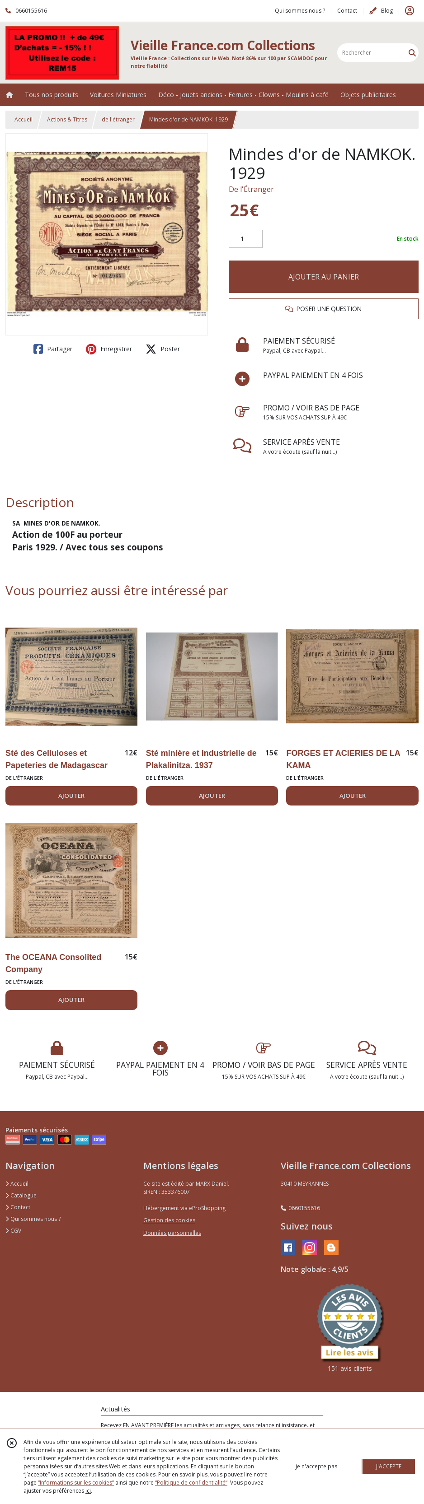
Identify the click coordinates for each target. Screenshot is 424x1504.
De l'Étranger (251, 189)
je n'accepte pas (316, 1466)
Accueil (23, 119)
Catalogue (21, 1195)
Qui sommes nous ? (33, 1219)
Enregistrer (109, 349)
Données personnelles (172, 1233)
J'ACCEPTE (388, 1466)
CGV (13, 1230)
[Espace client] (409, 10)
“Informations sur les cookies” (76, 1482)
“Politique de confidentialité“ (191, 1482)
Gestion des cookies (169, 1220)
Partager (52, 349)
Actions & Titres (67, 119)
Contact (347, 10)
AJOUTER (71, 796)
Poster (163, 349)
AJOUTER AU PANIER (323, 277)
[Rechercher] (412, 52)
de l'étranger (118, 119)
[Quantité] (246, 239)
